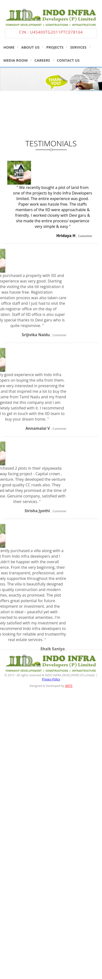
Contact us (68, 60)
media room (15, 60)
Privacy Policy (51, 688)
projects (54, 47)
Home (8, 47)
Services (78, 47)
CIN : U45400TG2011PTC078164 (51, 32)
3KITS (68, 694)
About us (30, 47)
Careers (42, 60)
